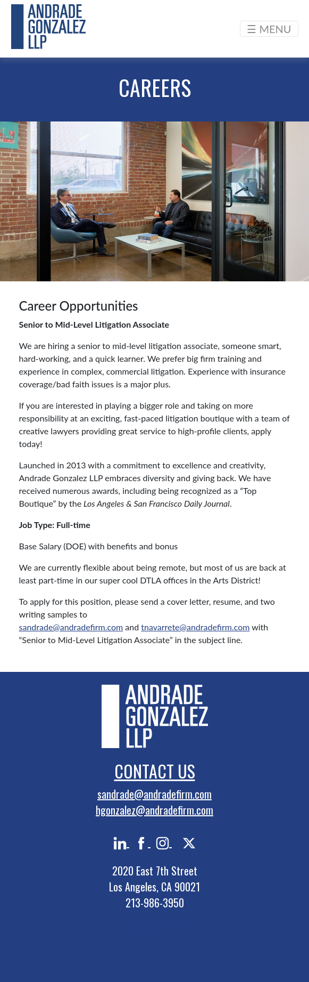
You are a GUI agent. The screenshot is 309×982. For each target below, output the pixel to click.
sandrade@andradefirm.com (71, 627)
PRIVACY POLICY (154, 927)
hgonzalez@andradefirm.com (154, 810)
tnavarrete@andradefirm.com (195, 627)
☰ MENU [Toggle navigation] (269, 28)
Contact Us (154, 770)
